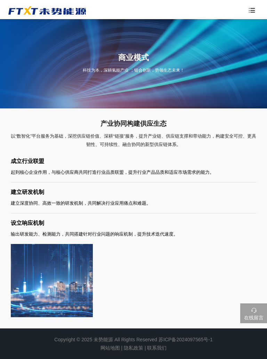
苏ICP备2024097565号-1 (186, 339)
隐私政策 (133, 348)
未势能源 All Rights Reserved (125, 339)
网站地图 (110, 348)
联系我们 (157, 348)
